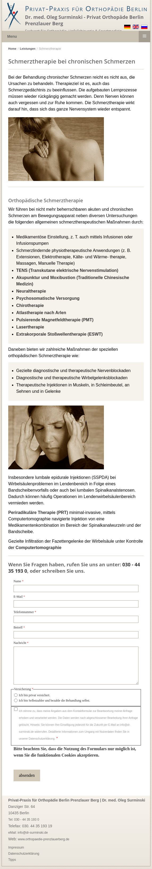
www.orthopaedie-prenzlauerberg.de (43, 839)
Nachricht (21, 643)
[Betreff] (76, 634)
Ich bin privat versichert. (34, 695)
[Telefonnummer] (76, 619)
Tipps (12, 860)
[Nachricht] (76, 666)
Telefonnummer (25, 612)
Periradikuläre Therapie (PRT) (38, 512)
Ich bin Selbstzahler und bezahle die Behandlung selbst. (54, 700)
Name (19, 581)
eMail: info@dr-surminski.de (28, 832)
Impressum (16, 847)
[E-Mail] (76, 604)
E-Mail (19, 596)
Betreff (19, 627)
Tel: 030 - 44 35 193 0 (23, 819)
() (67, 270)
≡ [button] (144, 36)
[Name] (76, 588)
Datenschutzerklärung (23, 853)
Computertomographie (38, 547)
